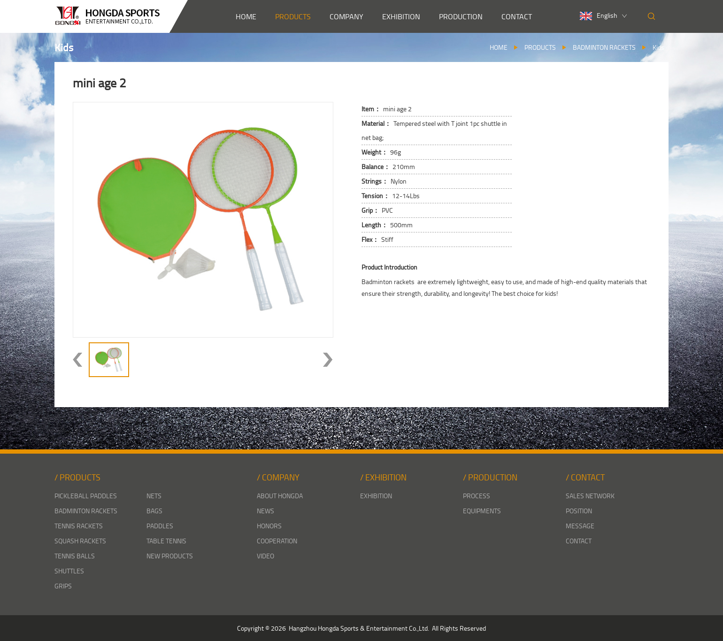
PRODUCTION (461, 16)
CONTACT (516, 16)
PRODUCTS (293, 16)
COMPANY (346, 16)
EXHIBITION (401, 16)
